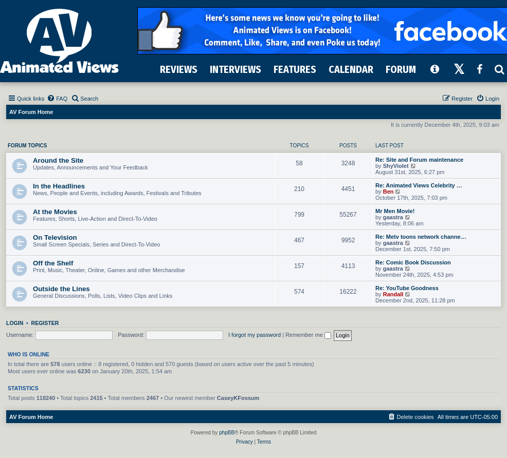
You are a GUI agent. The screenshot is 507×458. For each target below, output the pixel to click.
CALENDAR (351, 69)
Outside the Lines (61, 289)
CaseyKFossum (238, 398)
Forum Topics (27, 145)
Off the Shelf (53, 263)
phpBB (226, 432)
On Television (55, 237)
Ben (388, 191)
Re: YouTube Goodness (407, 288)
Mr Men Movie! (394, 211)
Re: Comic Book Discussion (413, 262)
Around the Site (58, 160)
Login (14, 323)
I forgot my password (254, 335)
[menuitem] (57, 98)
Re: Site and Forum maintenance (419, 160)
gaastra (393, 217)
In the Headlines (59, 186)
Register (45, 323)
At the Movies (55, 212)
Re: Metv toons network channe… (420, 237)
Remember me (308, 335)
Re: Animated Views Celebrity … (418, 185)
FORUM (401, 69)
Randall (393, 294)
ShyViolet (396, 166)
